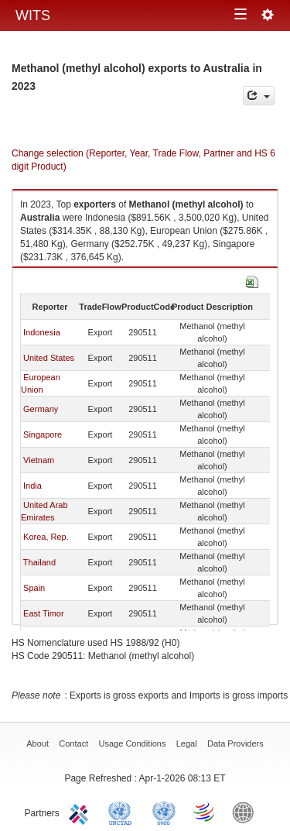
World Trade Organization (204, 811)
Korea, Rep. (46, 536)
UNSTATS (163, 811)
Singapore (42, 434)
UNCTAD (122, 811)
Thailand (39, 562)
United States (48, 357)
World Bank (246, 811)
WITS (32, 15)
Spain (34, 587)
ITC (81, 811)
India (32, 485)
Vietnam (38, 460)
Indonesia (41, 332)
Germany (40, 409)
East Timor (43, 613)
